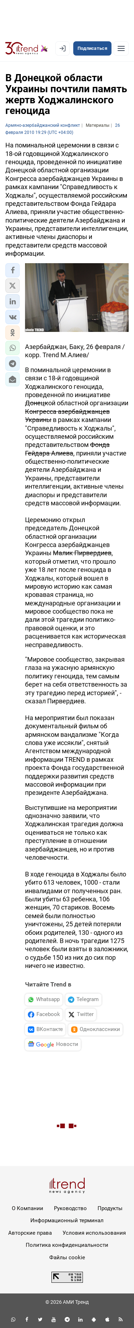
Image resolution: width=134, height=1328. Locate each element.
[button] (12, 270)
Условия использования (94, 1233)
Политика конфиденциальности (67, 1245)
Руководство (70, 1208)
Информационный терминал (67, 1220)
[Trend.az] (26, 48)
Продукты (110, 1208)
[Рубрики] (121, 48)
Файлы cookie (67, 1257)
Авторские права (30, 1233)
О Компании (27, 1208)
